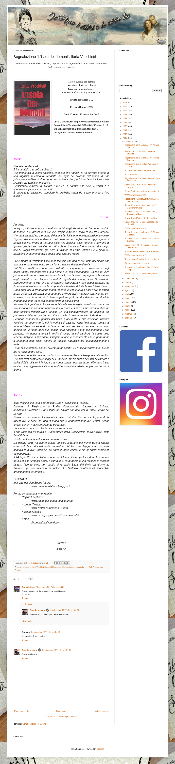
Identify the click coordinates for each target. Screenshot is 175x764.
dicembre (129, 141)
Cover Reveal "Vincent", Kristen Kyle (141, 218)
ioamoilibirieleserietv (53, 567)
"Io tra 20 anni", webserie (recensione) (142, 259)
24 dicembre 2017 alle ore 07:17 (56, 650)
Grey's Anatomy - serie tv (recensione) (142, 191)
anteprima (27, 567)
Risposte (28, 604)
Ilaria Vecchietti (38, 567)
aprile (128, 306)
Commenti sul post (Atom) (34, 724)
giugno (128, 298)
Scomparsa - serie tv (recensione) (140, 170)
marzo (128, 310)
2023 (125, 114)
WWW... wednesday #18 (136, 228)
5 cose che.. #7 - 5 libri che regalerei (141, 273)
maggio (128, 302)
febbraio (129, 314)
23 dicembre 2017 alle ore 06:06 (64, 610)
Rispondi (25, 598)
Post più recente (21, 711)
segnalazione (82, 567)
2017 (125, 138)
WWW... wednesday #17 (136, 255)
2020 (125, 126)
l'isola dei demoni (69, 567)
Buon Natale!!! (131, 174)
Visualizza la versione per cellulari (61, 716)
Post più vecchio (101, 711)
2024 (125, 110)
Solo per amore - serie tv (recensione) (141, 251)
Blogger (100, 749)
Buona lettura (28, 587)
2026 (125, 103)
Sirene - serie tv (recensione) (137, 263)
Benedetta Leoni (37, 610)
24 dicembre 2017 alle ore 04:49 (45, 632)
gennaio (129, 318)
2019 (125, 130)
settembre (130, 286)
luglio (127, 294)
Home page (61, 711)
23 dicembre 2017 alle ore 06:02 (50, 587)
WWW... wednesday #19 (136, 195)
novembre (130, 278)
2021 (125, 122)
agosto (128, 290)
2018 (125, 134)
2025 (125, 106)
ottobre (128, 282)
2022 (125, 118)
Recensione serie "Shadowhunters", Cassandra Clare (141, 206)
